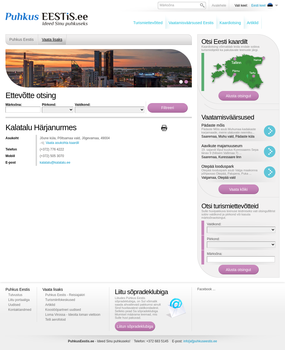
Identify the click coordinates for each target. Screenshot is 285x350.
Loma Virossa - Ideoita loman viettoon (72, 315)
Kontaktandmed (19, 310)
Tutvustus (15, 295)
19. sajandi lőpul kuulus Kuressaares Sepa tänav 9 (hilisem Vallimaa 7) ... (229, 151)
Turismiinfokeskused (60, 300)
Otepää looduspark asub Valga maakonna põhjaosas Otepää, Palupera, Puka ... (229, 172)
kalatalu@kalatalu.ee (55, 162)
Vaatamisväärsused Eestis (191, 23)
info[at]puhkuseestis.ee (200, 341)
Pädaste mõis (213, 125)
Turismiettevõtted (148, 23)
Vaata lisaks (52, 39)
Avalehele (219, 5)
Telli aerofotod (55, 319)
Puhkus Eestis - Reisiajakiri (65, 295)
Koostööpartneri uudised (63, 310)
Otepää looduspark (217, 166)
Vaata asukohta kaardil (62, 143)
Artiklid (252, 23)
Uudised (14, 305)
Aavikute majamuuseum (221, 146)
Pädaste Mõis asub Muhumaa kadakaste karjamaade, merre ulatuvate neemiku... (228, 130)
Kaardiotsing (230, 23)
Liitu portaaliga (19, 300)
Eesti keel (258, 5)
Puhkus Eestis (21, 39)
